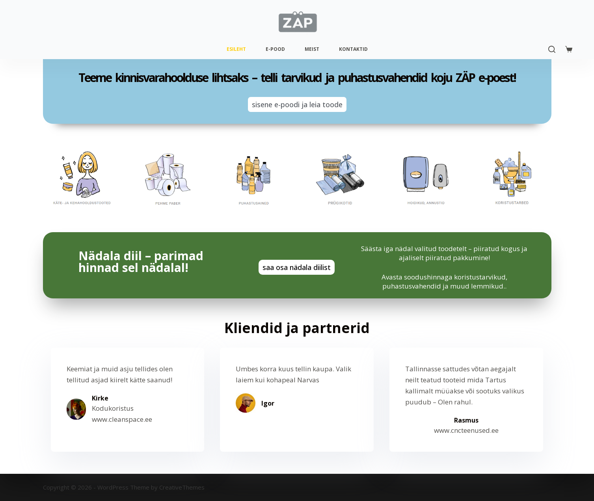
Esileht (236, 49)
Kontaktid (353, 49)
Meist (312, 49)
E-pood (275, 49)
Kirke (100, 398)
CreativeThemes (182, 487)
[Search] (551, 49)
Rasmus (466, 420)
